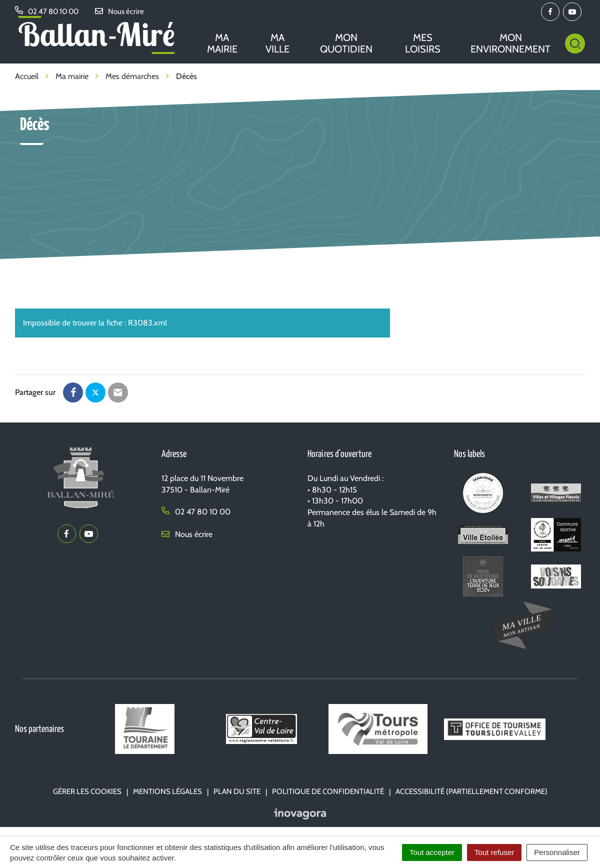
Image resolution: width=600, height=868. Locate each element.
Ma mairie (222, 43)
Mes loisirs (422, 43)
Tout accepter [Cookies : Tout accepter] (432, 852)
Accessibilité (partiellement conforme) (472, 791)
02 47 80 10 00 (196, 511)
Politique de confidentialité (328, 791)
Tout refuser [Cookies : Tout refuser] (494, 852)
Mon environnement (510, 43)
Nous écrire (187, 534)
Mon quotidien (346, 43)
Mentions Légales (167, 791)
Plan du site (237, 791)
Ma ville (278, 43)
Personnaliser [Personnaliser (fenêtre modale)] (557, 852)
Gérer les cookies (87, 791)
